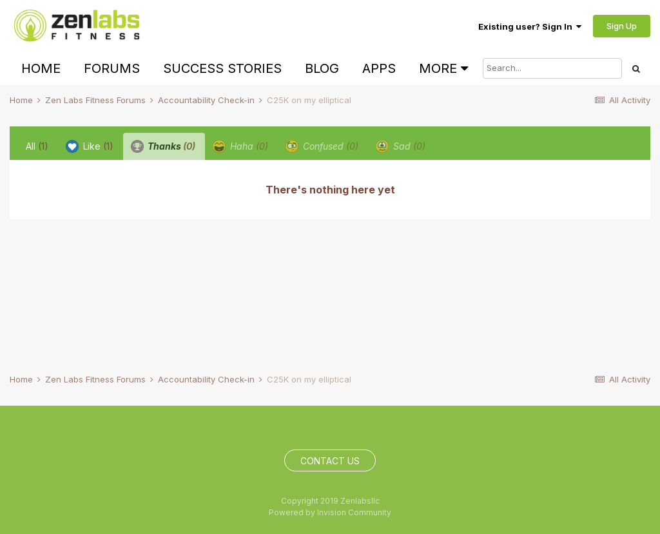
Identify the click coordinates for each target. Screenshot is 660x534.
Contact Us (330, 460)
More (443, 68)
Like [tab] (89, 146)
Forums (112, 68)
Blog (322, 68)
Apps (379, 68)
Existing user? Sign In (529, 26)
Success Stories (222, 68)
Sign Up (622, 26)
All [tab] (37, 146)
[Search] (552, 68)
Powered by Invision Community (330, 512)
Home (41, 68)
